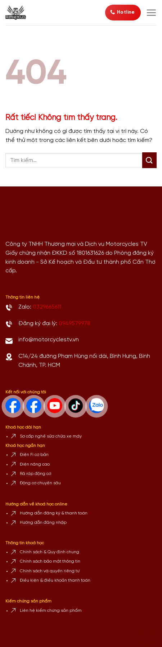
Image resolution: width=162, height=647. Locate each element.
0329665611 (47, 307)
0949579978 (74, 323)
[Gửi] (149, 160)
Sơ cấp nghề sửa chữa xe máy (51, 436)
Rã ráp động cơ (35, 473)
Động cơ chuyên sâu (40, 483)
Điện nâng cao (35, 464)
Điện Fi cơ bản (34, 454)
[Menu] (151, 13)
